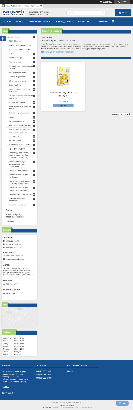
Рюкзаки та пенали (16, 121)
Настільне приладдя (17, 77)
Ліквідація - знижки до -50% (20, 45)
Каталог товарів (13, 37)
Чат (122, 403)
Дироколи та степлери (17, 72)
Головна (7, 22)
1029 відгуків (107, 2)
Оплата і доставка (64, 22)
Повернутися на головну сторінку (58, 52)
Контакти (103, 22)
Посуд (11, 117)
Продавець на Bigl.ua (66, 405)
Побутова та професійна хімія (20, 194)
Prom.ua (79, 403)
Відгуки (9, 210)
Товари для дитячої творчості (20, 144)
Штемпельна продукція (18, 81)
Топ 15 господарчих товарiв (20, 49)
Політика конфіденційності (82, 407)
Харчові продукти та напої (19, 113)
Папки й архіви (15, 62)
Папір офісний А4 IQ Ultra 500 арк (63, 93)
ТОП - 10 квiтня (15, 41)
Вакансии (10, 221)
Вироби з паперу (15, 58)
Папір (11, 53)
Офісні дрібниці (15, 85)
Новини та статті (86, 22)
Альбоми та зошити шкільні (20, 125)
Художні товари (15, 140)
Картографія (14, 136)
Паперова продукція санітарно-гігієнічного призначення (17, 164)
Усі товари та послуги (119, 114)
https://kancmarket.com (14, 256)
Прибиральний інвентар (18, 170)
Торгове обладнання (17, 102)
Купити (63, 106)
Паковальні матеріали (17, 205)
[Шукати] (103, 13)
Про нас (20, 22)
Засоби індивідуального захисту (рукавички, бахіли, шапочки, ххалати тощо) (19, 155)
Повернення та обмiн (39, 22)
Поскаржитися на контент (62, 407)
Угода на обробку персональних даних (15, 215)
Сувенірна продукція (17, 149)
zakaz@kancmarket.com (15, 259)
